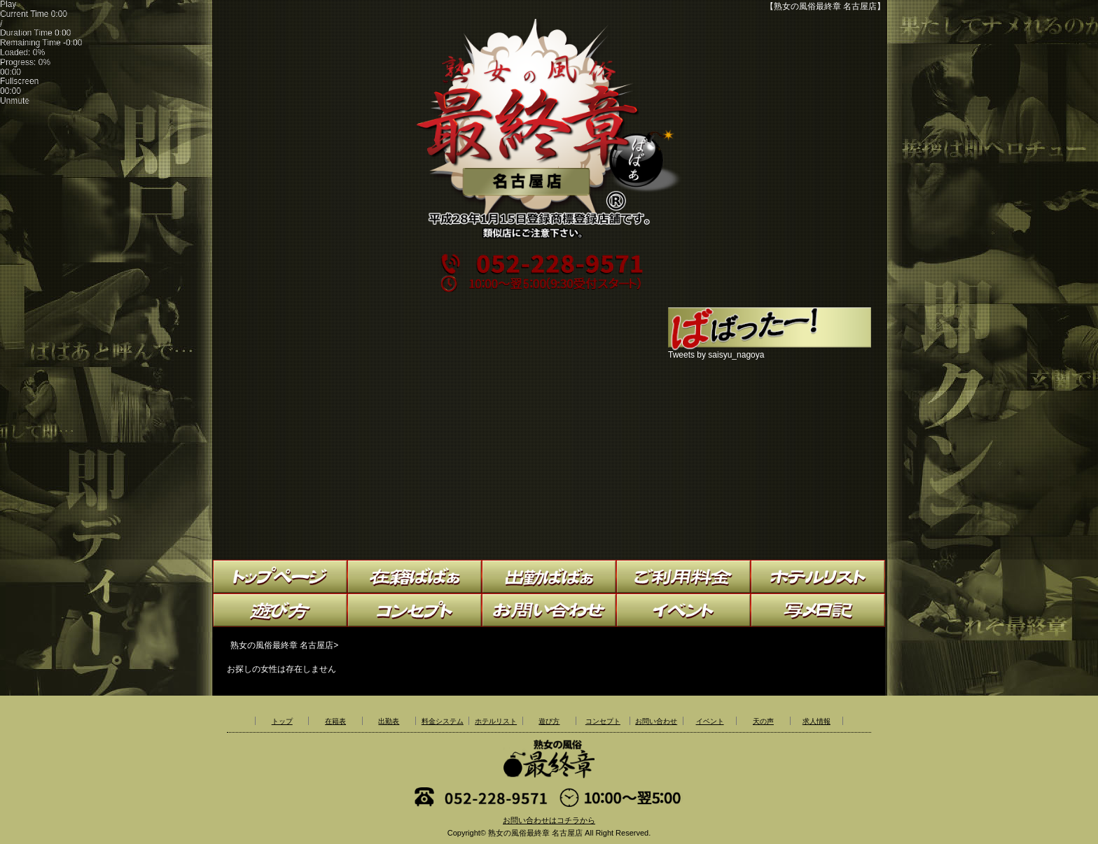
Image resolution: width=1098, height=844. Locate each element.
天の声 (763, 721)
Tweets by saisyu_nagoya (716, 355)
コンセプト (602, 721)
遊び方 (549, 721)
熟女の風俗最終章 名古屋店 (535, 833)
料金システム (443, 721)
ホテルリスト (496, 721)
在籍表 (335, 721)
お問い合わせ (656, 721)
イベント (710, 721)
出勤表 (388, 721)
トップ (282, 721)
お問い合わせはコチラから (549, 820)
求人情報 (816, 721)
